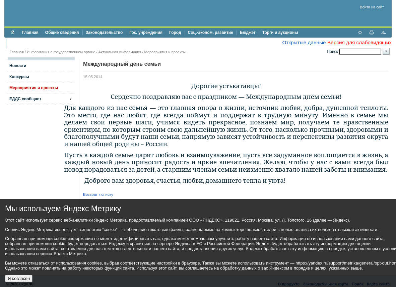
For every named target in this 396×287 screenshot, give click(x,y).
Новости (17, 65)
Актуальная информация (119, 52)
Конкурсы (19, 76)
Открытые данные (304, 42)
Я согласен (19, 278)
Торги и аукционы (280, 32)
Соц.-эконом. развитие (210, 32)
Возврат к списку (98, 194)
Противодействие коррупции (38, 43)
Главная (30, 32)
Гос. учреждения (145, 32)
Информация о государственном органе (61, 52)
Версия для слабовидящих (359, 42)
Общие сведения (62, 32)
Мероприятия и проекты (165, 52)
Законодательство (104, 32)
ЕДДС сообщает (25, 99)
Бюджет (248, 32)
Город (175, 32)
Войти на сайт (372, 7)
